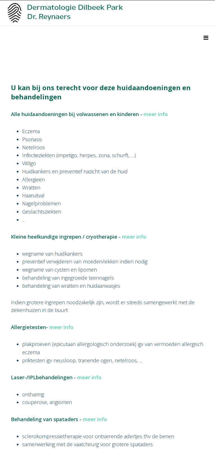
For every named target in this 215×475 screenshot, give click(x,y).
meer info (156, 114)
